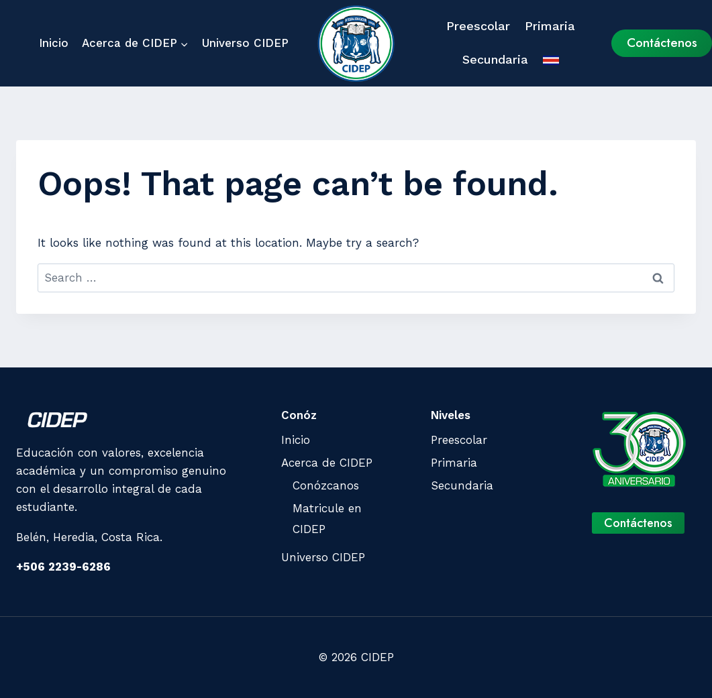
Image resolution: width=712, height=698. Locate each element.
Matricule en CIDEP (327, 519)
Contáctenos (662, 43)
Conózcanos (326, 485)
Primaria (550, 26)
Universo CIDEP (245, 43)
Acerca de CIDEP (326, 462)
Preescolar (478, 26)
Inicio (53, 43)
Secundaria (495, 59)
